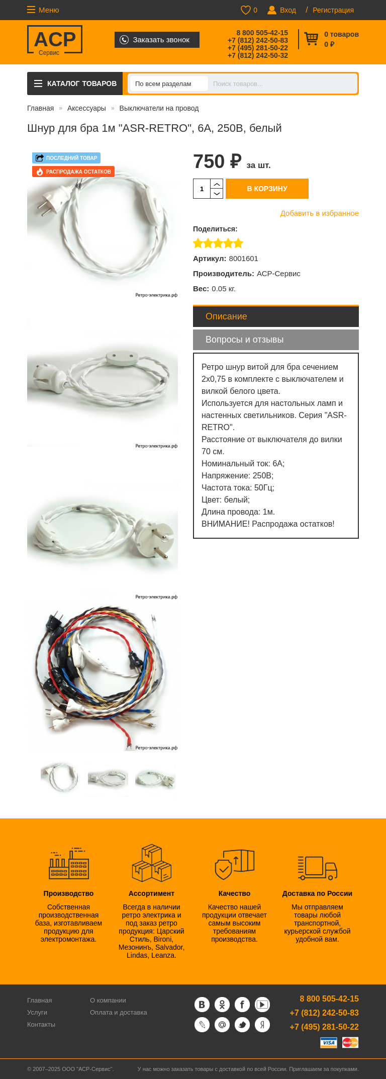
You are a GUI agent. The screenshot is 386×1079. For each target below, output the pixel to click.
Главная (40, 108)
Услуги (37, 1012)
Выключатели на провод (159, 108)
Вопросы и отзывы (244, 340)
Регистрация (333, 10)
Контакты (41, 1024)
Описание (226, 316)
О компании (108, 1000)
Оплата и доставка (118, 1012)
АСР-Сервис (279, 273)
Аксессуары (86, 108)
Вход (288, 10)
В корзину (267, 189)
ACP (55, 40)
